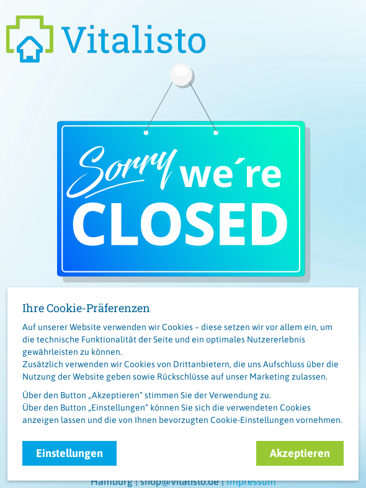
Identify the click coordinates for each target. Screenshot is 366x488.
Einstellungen (69, 453)
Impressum (251, 481)
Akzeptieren (300, 453)
